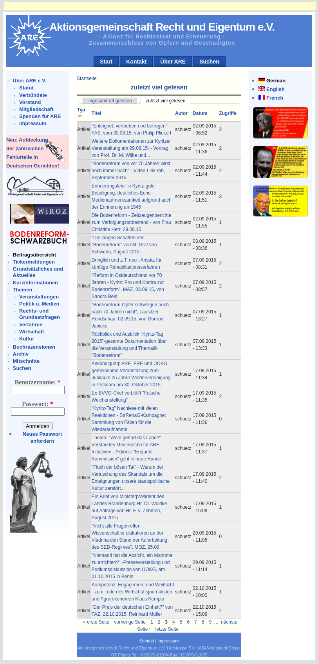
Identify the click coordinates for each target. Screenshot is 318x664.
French (274, 98)
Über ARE (173, 61)
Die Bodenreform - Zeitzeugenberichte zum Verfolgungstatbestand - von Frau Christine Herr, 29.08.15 (131, 222)
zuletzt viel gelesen (165, 101)
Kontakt (136, 61)
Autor (181, 113)
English (275, 89)
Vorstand (30, 102)
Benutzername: (38, 382)
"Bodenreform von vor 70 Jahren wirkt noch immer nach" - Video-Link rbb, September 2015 (131, 170)
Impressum (32, 123)
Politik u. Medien (39, 304)
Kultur (26, 339)
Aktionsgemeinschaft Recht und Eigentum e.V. (162, 27)
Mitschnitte (26, 361)
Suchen (209, 61)
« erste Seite (96, 622)
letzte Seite (167, 629)
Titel (96, 113)
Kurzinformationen (35, 283)
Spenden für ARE (40, 116)
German (275, 81)
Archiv (21, 354)
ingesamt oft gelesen (110, 101)
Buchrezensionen (34, 347)
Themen (23, 290)
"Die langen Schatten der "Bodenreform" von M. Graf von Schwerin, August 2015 (124, 245)
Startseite (87, 78)
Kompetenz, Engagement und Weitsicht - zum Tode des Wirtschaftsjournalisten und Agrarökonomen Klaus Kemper (133, 592)
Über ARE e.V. (30, 81)
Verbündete (33, 95)
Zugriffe (228, 113)
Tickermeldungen (34, 262)
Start (106, 61)
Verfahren (31, 324)
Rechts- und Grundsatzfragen (39, 314)
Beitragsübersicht (34, 255)
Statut (26, 88)
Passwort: (37, 403)
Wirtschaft (31, 332)
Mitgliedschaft (36, 109)
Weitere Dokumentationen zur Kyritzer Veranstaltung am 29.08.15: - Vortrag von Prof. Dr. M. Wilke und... (131, 148)
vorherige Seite (130, 622)
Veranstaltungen (39, 297)
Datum (200, 113)
